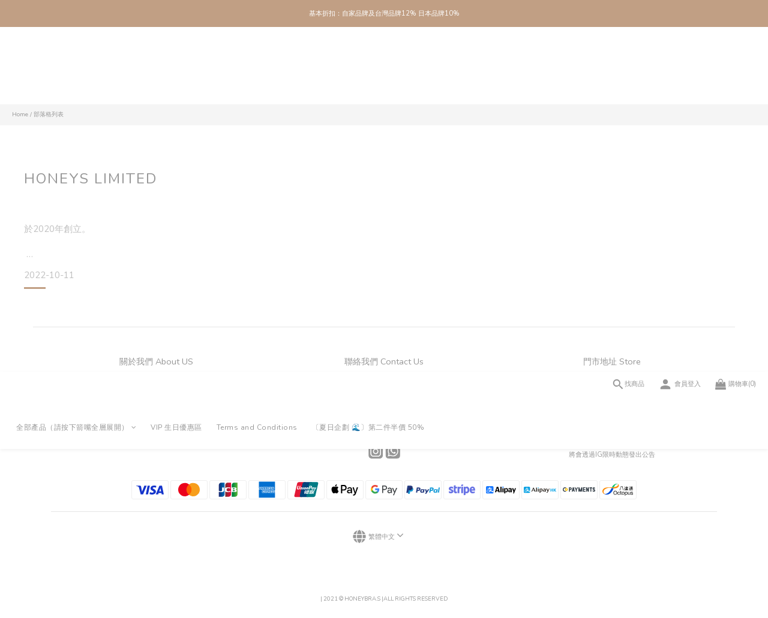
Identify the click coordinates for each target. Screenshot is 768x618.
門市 (156, 394)
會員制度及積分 (156, 409)
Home (20, 114)
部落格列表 (49, 114)
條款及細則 (156, 424)
